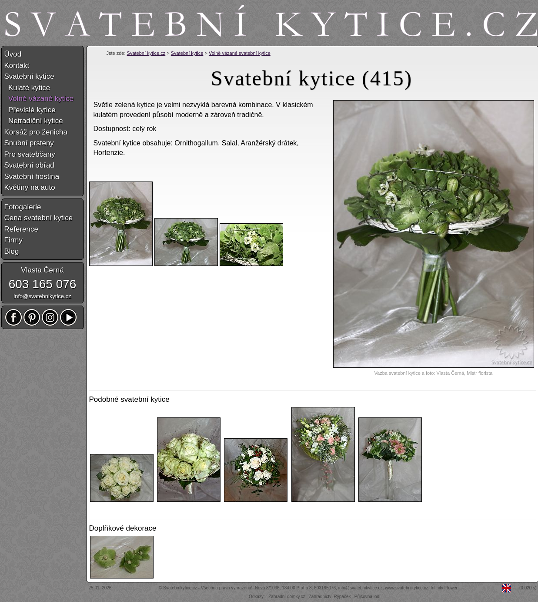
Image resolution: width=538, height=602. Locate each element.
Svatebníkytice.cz (180, 587)
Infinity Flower (444, 587)
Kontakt (17, 65)
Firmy (13, 240)
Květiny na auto (29, 187)
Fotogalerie (22, 207)
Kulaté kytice (27, 88)
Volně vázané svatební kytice (240, 53)
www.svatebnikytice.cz (406, 587)
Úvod (13, 54)
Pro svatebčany (29, 154)
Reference (21, 229)
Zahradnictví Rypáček (330, 596)
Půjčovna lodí (367, 596)
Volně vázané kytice (39, 98)
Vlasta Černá (42, 270)
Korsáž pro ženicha (36, 132)
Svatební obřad (29, 165)
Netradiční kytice (33, 121)
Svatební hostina (32, 176)
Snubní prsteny (29, 143)
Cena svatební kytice (38, 218)
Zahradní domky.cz (286, 596)
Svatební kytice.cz (146, 53)
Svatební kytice (187, 53)
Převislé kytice (30, 110)
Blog (11, 251)
